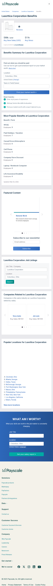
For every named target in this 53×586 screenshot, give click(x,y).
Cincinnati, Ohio (11, 377)
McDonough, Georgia (13, 385)
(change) (16, 79)
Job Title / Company (13, 266)
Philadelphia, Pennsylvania (15, 392)
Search (10, 282)
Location (9, 274)
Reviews (19, 30)
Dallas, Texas (11, 382)
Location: (7, 73)
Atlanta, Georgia (11, 379)
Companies (15, 11)
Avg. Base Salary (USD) (12, 40)
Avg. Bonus (29, 40)
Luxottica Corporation (27, 11)
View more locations (12, 405)
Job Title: (12, 432)
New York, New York (13, 395)
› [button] (42, 214)
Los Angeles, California (14, 397)
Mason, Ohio (10, 390)
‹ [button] (11, 214)
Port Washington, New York (16, 387)
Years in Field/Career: (11, 83)
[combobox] (26, 76)
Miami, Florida (11, 400)
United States (5, 11)
